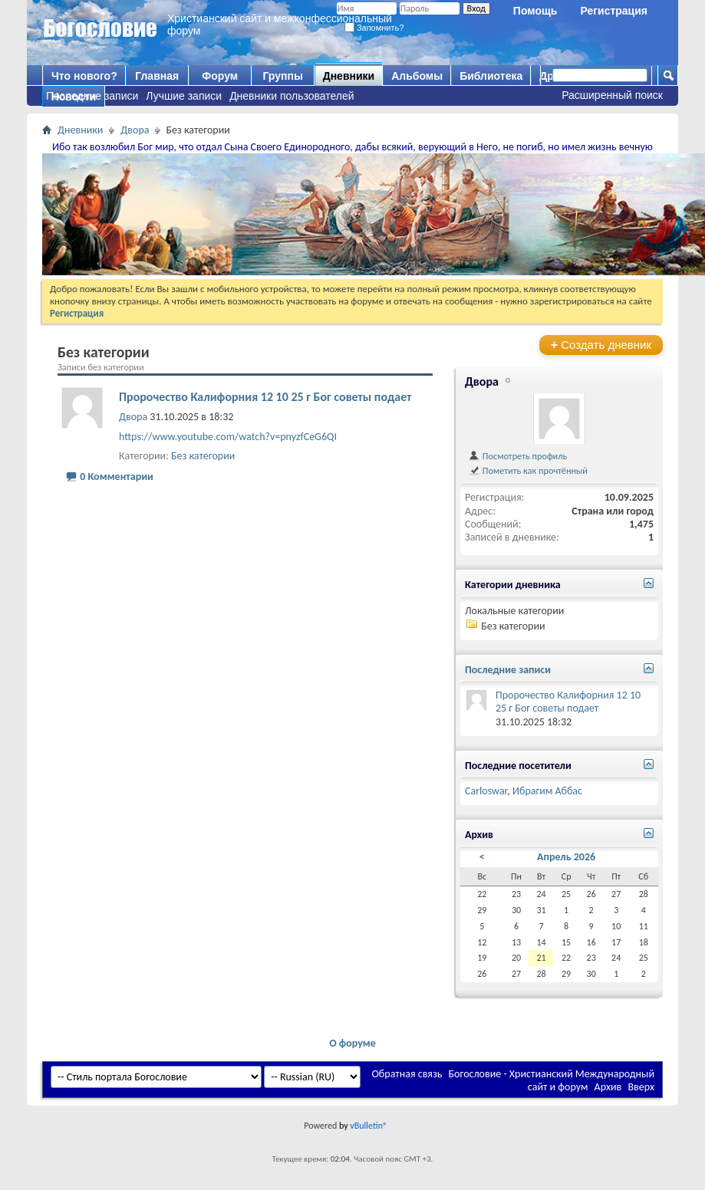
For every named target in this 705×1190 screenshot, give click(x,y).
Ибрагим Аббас (547, 790)
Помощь (535, 11)
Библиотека (491, 76)
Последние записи (92, 96)
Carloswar (486, 790)
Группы (282, 76)
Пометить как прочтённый (528, 470)
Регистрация (613, 11)
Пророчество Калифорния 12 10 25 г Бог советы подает (265, 397)
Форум (220, 76)
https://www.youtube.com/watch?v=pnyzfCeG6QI (228, 436)
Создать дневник (601, 344)
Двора (134, 129)
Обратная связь (407, 1073)
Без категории (203, 455)
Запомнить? (374, 27)
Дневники (349, 76)
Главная (157, 76)
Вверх (641, 1086)
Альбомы (417, 76)
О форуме (352, 1043)
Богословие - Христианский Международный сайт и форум (551, 1080)
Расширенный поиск (612, 95)
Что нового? (84, 76)
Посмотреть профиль (517, 456)
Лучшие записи (184, 96)
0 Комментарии (116, 476)
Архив (608, 1086)
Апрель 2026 (566, 856)
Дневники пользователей (291, 96)
